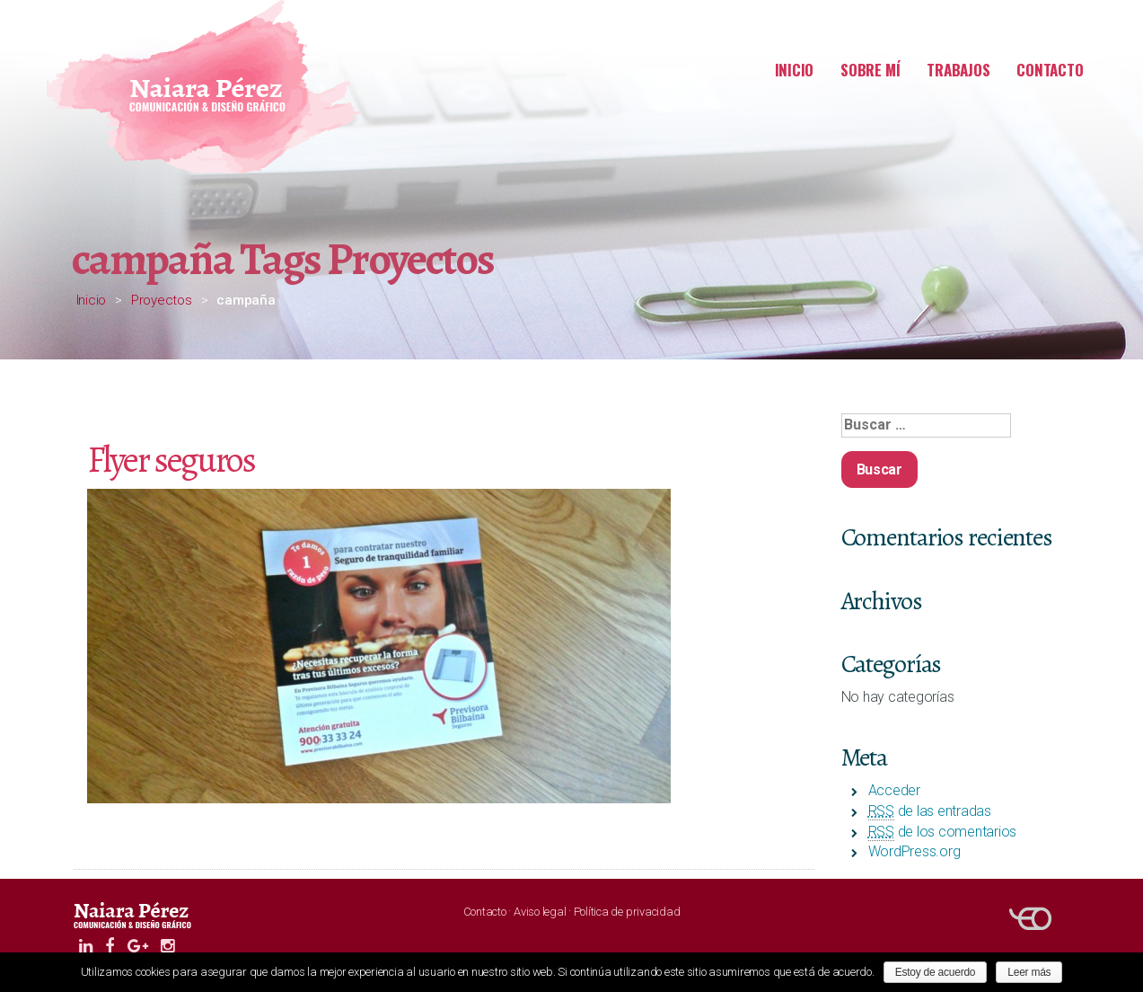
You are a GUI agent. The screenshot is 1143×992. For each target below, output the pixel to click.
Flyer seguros (171, 459)
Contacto (1049, 69)
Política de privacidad (627, 911)
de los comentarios (942, 831)
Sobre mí (870, 69)
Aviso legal (540, 911)
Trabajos (958, 69)
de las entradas (929, 810)
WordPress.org (914, 851)
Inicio (794, 69)
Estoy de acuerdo (935, 972)
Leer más (1029, 972)
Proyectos (161, 300)
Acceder (894, 790)
